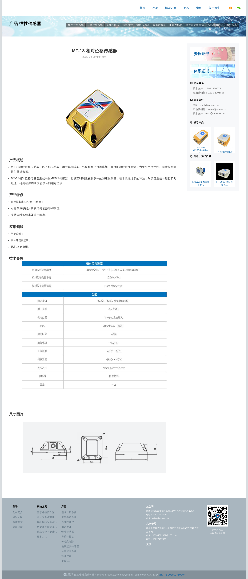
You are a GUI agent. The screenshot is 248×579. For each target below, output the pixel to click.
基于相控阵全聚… (47, 512)
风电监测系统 (215, 24)
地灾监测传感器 (195, 24)
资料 (199, 7)
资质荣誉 (18, 522)
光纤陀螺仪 (112, 24)
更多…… (42, 536)
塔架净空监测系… (47, 526)
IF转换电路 (175, 24)
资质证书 (203, 54)
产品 (155, 7)
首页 (142, 7)
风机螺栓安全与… (47, 522)
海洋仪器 (232, 24)
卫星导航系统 (95, 24)
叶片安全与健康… (47, 517)
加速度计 (128, 24)
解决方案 (171, 7)
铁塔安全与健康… (47, 531)
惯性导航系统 (76, 24)
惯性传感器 (30, 23)
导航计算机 (159, 24)
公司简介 (18, 512)
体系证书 (203, 71)
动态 (186, 7)
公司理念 (18, 526)
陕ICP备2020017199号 (172, 574)
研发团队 (18, 517)
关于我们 (214, 7)
